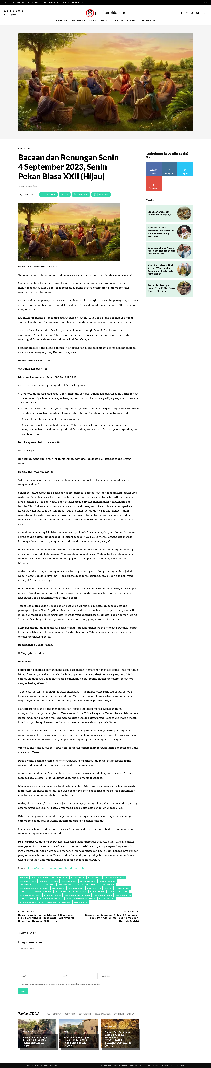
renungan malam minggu (77, 895)
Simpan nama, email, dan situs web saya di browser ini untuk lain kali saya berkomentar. (61, 984)
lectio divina (122, 888)
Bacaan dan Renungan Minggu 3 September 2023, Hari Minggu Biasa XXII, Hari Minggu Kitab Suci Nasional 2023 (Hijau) (46, 918)
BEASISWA (57, 1014)
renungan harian (42, 892)
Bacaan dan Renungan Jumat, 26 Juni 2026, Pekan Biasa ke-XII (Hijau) (35, 1041)
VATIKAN (133, 1065)
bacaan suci (58, 888)
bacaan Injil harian (114, 877)
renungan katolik (118, 892)
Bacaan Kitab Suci (49, 881)
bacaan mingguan (29, 884)
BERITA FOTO (70, 1014)
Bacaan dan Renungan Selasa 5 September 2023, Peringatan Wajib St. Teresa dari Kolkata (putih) (112, 918)
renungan (25, 892)
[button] (203, 13)
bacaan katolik (28, 881)
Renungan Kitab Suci (30, 895)
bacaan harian (59, 877)
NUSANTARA (106, 1065)
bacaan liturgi (87, 881)
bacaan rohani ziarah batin (34, 888)
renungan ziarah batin (31, 902)
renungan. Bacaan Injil (58, 902)
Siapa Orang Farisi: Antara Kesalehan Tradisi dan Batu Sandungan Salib (161, 251)
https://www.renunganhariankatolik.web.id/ (56, 868)
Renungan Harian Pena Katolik (71, 892)
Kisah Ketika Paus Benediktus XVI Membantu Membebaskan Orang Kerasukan (161, 232)
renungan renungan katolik (81, 899)
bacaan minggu (107, 881)
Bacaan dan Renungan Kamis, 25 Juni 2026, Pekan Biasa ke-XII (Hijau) (77, 1041)
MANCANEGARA (120, 1065)
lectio (108, 888)
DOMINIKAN (119, 1014)
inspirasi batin (76, 888)
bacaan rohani (106, 884)
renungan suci (106, 899)
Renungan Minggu (103, 895)
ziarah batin (80, 902)
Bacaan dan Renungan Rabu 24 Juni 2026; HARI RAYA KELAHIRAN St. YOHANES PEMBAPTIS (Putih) (118, 1039)
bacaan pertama (86, 884)
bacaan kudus (69, 881)
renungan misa (123, 895)
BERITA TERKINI (85, 1014)
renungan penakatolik (51, 899)
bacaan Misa (48, 884)
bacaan (24, 877)
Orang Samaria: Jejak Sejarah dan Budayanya (159, 213)
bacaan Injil (94, 877)
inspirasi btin (94, 888)
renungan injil (97, 892)
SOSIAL (143, 1065)
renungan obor (27, 899)
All (48, 1014)
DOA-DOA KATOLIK (102, 1014)
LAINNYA (164, 1065)
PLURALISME (153, 1065)
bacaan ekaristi (40, 877)
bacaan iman (77, 877)
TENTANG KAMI (177, 1065)
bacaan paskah (66, 884)
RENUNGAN (24, 149)
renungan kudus (52, 895)
